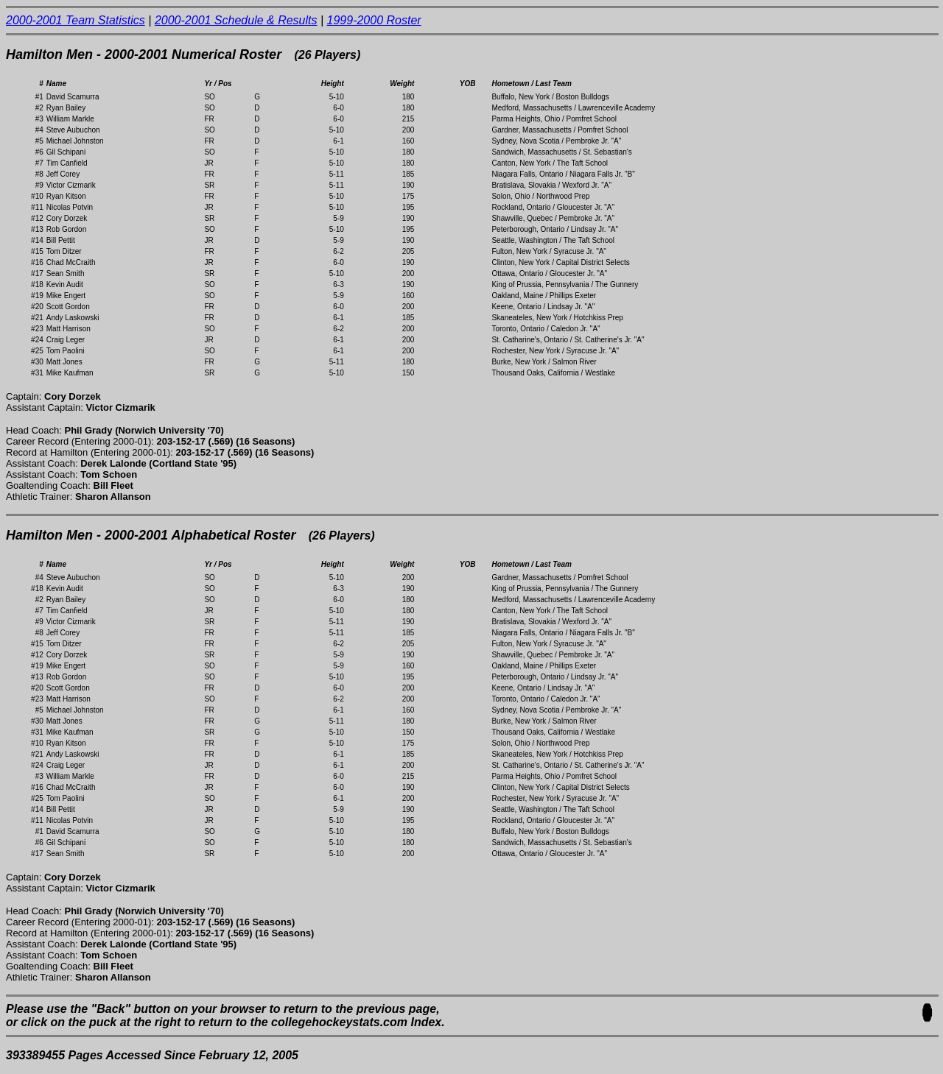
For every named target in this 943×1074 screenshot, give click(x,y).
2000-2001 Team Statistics (75, 20)
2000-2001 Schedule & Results (236, 20)
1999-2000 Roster (374, 20)
